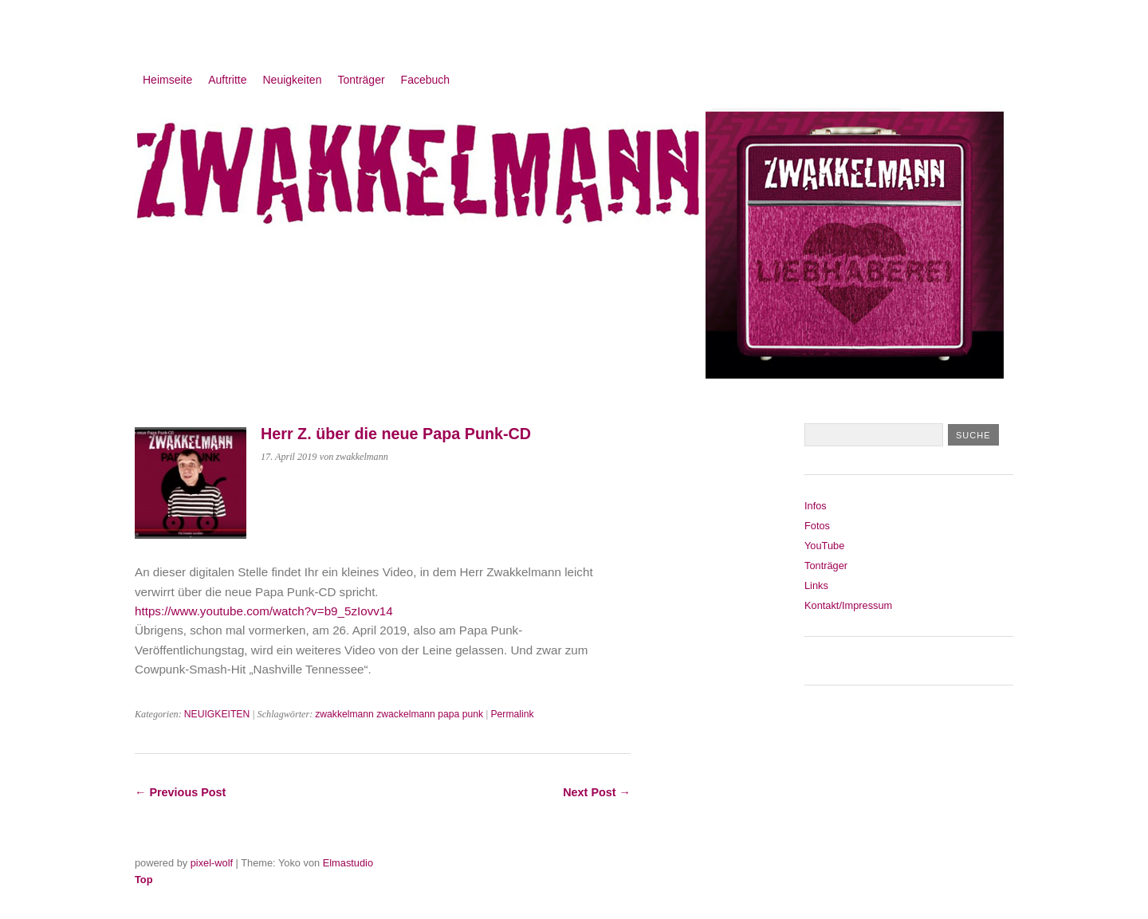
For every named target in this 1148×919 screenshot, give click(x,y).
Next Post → (597, 792)
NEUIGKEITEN (217, 714)
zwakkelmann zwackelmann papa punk (399, 714)
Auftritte (227, 79)
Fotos (817, 526)
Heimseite (167, 79)
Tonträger (360, 79)
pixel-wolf (212, 863)
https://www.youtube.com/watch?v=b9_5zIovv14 (264, 611)
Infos (815, 506)
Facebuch (425, 79)
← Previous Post (180, 792)
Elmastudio (348, 863)
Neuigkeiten (292, 79)
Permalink (511, 714)
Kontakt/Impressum (848, 605)
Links (816, 585)
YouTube (824, 546)
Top (144, 880)
